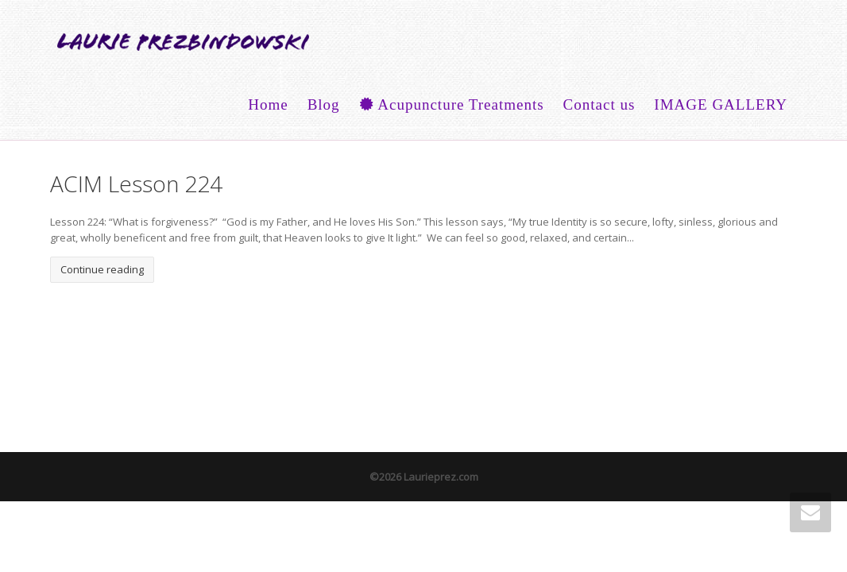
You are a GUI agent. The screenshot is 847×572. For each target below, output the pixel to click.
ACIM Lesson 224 (136, 183)
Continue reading (102, 269)
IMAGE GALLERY (720, 104)
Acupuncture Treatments (451, 104)
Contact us (599, 104)
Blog (323, 104)
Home (268, 104)
